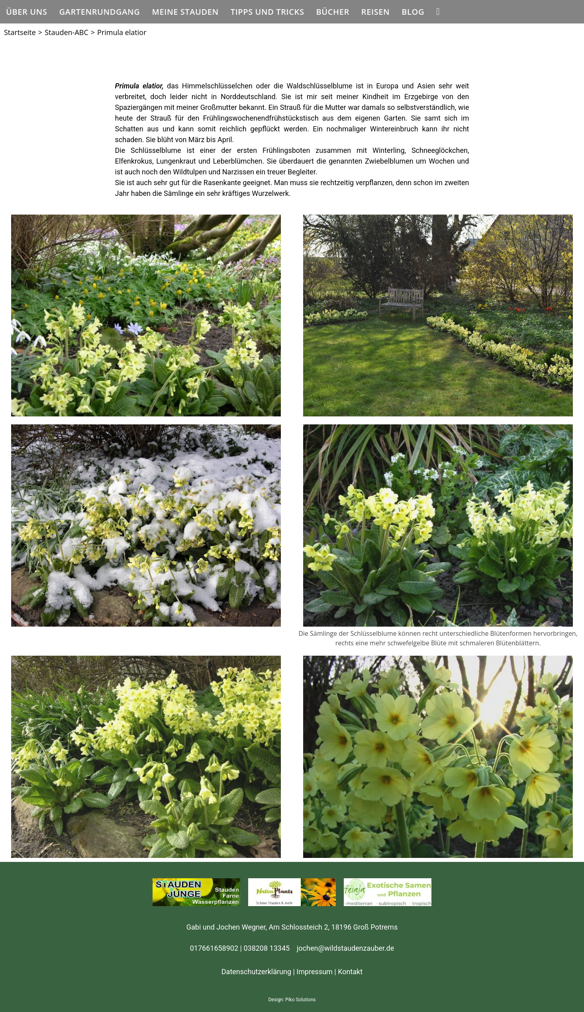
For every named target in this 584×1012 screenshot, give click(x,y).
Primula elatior (121, 32)
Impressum (314, 971)
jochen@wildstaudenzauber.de (345, 948)
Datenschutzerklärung (256, 971)
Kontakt (350, 971)
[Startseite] (20, 32)
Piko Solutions (300, 999)
